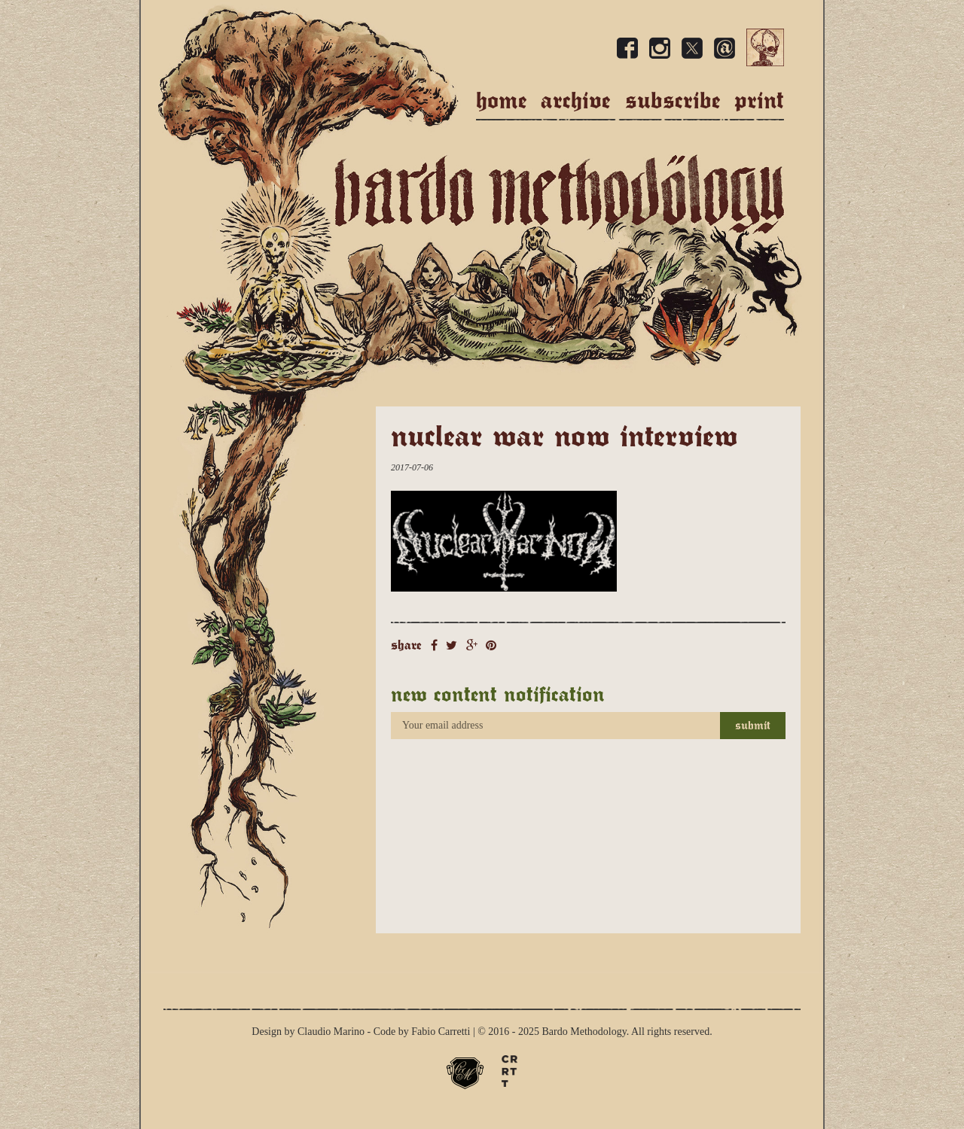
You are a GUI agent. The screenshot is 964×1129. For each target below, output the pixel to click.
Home (501, 100)
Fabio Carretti (440, 1031)
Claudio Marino (331, 1031)
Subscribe (673, 100)
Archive (576, 100)
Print (759, 100)
